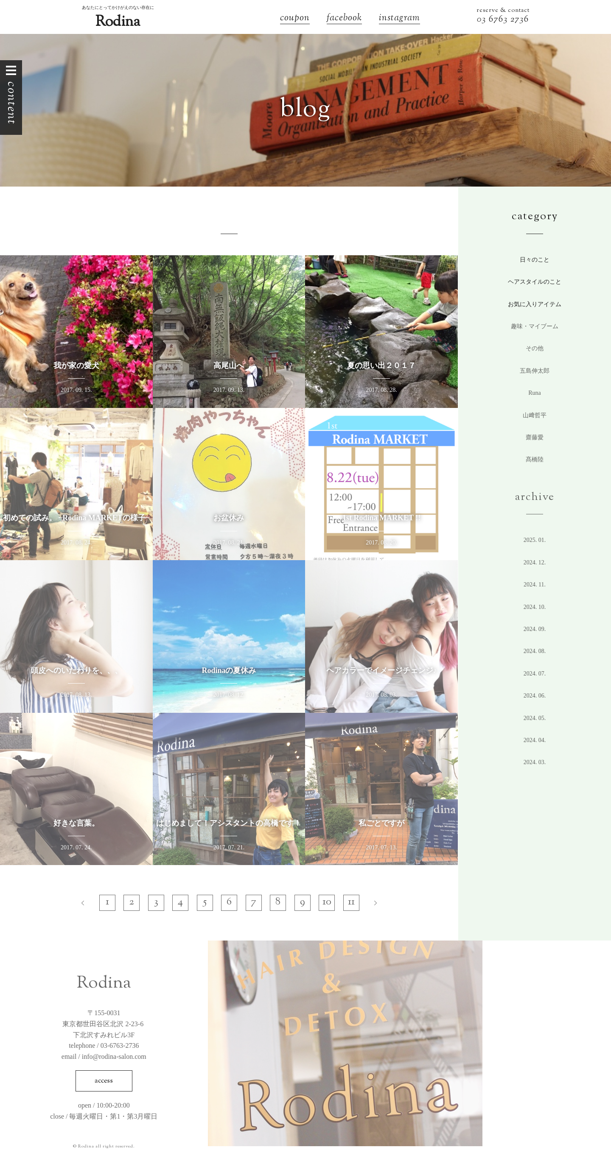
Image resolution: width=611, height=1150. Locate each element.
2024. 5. (535, 718)
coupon (295, 19)
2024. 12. (535, 562)
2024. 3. (535, 762)
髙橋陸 (535, 459)
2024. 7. (535, 673)
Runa (534, 393)
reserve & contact (503, 10)
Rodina (117, 22)
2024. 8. (535, 651)
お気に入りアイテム (534, 304)
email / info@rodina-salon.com (104, 1056)
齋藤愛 (535, 437)
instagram (399, 19)
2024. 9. (535, 629)
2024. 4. (535, 740)
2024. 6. (535, 695)
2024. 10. (535, 607)
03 (483, 20)
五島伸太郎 (534, 371)
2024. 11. (535, 584)
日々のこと (534, 260)
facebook (344, 19)
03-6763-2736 (120, 1045)
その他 (535, 348)
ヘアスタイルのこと (534, 282)
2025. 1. (535, 540)
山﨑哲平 (535, 415)
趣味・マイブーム (534, 326)
